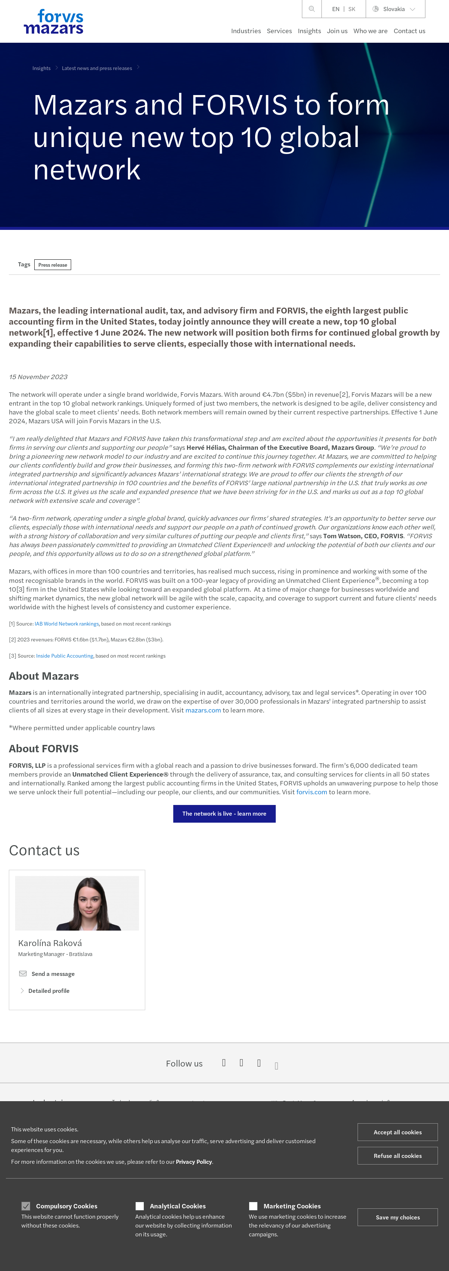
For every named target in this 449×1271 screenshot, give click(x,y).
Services (279, 30)
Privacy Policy (194, 1161)
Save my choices (398, 1217)
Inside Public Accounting (63, 655)
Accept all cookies (398, 1132)
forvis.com (310, 791)
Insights (309, 30)
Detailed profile (44, 993)
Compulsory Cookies (66, 1205)
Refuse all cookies (398, 1155)
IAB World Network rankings (66, 623)
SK (351, 8)
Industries (246, 30)
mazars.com (201, 709)
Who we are (371, 30)
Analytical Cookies (178, 1205)
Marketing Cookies (292, 1205)
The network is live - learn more (223, 813)
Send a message (46, 976)
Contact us (409, 30)
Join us (337, 30)
